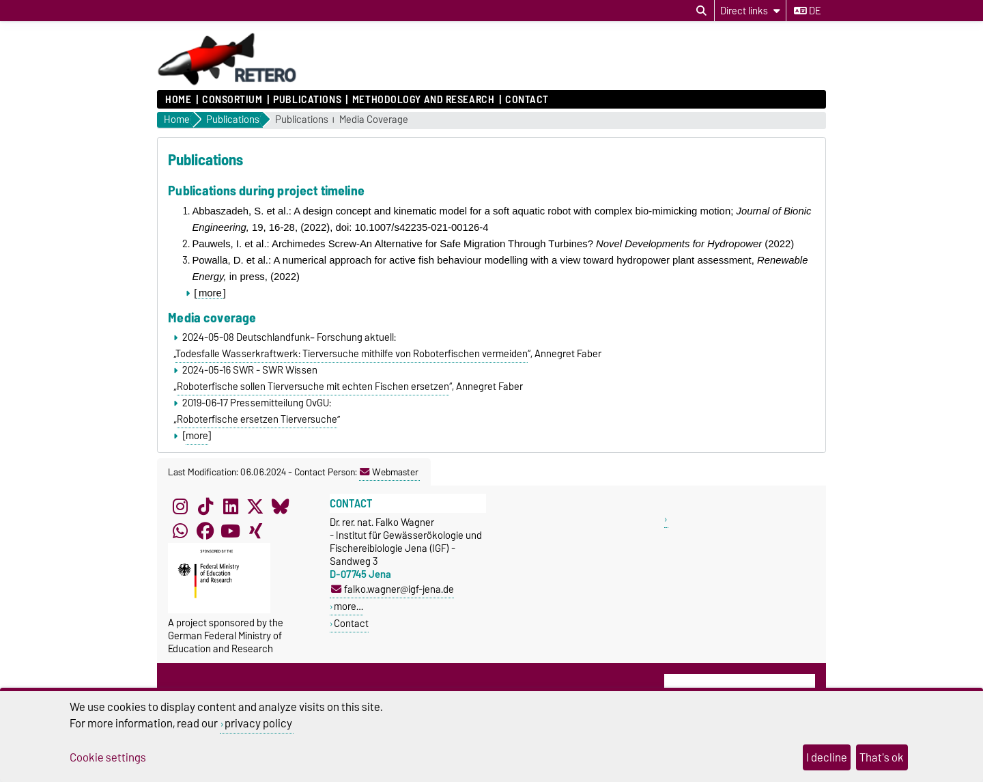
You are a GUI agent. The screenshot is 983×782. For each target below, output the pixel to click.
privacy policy (258, 723)
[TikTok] (205, 506)
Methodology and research (423, 100)
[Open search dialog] (701, 11)
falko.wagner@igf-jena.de (392, 589)
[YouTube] (230, 530)
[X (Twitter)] (255, 506)
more (210, 293)
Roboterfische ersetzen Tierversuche (257, 419)
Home (178, 100)
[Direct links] (750, 10)
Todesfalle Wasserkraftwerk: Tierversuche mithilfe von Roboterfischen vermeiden (351, 354)
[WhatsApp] (180, 530)
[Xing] (255, 530)
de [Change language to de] (807, 11)
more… (348, 606)
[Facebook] (205, 530)
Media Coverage (373, 120)
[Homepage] (227, 83)
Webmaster (389, 472)
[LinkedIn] (230, 506)
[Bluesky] (280, 506)
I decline (826, 757)
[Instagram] (180, 506)
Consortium (232, 100)
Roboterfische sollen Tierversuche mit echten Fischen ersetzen (313, 386)
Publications (307, 100)
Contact (527, 100)
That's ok (881, 757)
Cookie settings (108, 757)
